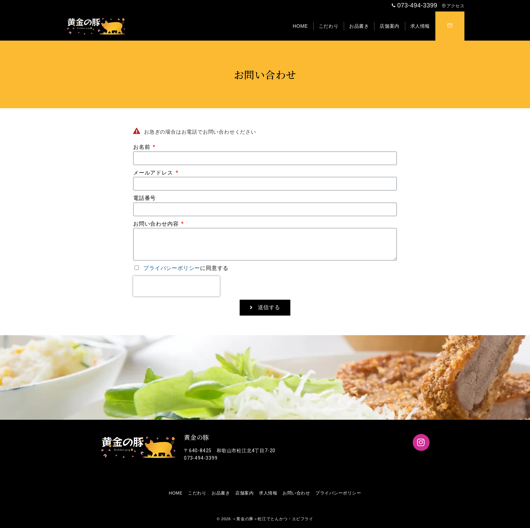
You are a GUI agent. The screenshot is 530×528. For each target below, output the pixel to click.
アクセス (453, 5)
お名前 (142, 147)
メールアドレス (153, 172)
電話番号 (144, 198)
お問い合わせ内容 (156, 224)
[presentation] (176, 286)
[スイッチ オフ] (449, 26)
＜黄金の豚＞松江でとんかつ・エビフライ (272, 518)
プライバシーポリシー (171, 268)
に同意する (185, 268)
